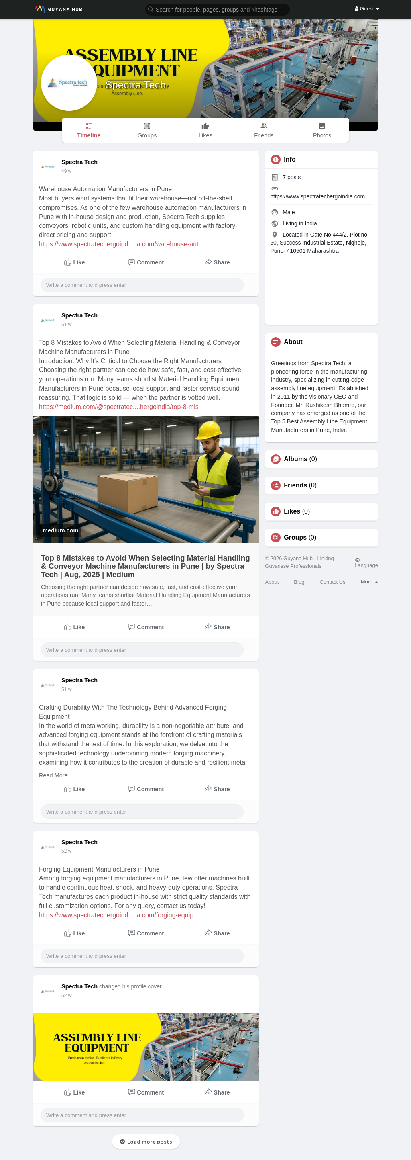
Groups (295, 537)
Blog (299, 582)
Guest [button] (367, 9)
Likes (292, 511)
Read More (53, 775)
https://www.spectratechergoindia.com (317, 196)
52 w (66, 851)
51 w (66, 324)
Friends (295, 485)
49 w (66, 171)
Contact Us (332, 582)
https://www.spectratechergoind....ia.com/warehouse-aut (119, 244)
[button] (217, 9)
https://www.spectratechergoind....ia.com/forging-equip (116, 915)
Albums (295, 459)
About (272, 582)
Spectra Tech (135, 85)
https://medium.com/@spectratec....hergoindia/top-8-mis (119, 406)
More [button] (369, 582)
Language (366, 562)
